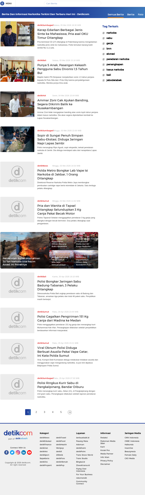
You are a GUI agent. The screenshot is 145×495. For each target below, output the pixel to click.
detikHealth (61, 444)
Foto (140, 14)
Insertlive (129, 448)
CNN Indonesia (131, 438)
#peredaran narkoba (117, 59)
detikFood (60, 441)
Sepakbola (44, 458)
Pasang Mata (82, 441)
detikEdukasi (45, 441)
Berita (130, 14)
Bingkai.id (80, 462)
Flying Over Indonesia (81, 470)
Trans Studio (82, 458)
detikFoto (60, 458)
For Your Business (84, 474)
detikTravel (61, 438)
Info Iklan (104, 457)
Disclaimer (105, 464)
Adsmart (80, 444)
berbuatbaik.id (82, 438)
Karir (102, 447)
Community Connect (81, 482)
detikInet (44, 448)
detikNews (44, 438)
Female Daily (130, 455)
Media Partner (106, 454)
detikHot (44, 451)
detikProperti (46, 465)
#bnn (108, 48)
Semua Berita (116, 14)
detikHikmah (62, 462)
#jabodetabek (113, 80)
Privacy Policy (106, 461)
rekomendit (81, 478)
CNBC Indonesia (132, 441)
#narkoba (110, 32)
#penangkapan (114, 64)
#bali (108, 74)
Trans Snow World (84, 455)
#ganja (109, 43)
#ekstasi (110, 53)
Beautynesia (130, 451)
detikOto (44, 462)
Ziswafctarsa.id (83, 465)
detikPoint (81, 451)
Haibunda (129, 444)
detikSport (44, 455)
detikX (59, 451)
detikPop (60, 465)
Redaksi (104, 438)
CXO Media (130, 458)
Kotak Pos (105, 450)
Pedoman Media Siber (107, 442)
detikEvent (81, 448)
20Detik (59, 455)
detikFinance (45, 444)
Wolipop (60, 448)
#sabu (108, 38)
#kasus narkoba (114, 69)
